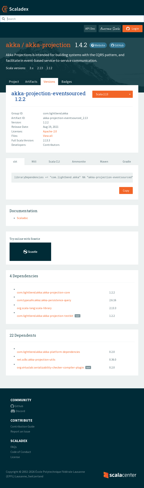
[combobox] (112, 94)
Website (98, 45)
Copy (126, 190)
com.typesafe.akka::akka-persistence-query (44, 300)
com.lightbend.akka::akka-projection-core (43, 292)
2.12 (49, 68)
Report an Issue (20, 431)
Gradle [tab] (127, 161)
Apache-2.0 (50, 131)
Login (132, 28)
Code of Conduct (20, 452)
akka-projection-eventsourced (48, 93)
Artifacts (31, 81)
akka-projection (48, 45)
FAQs (13, 447)
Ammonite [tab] (79, 161)
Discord (17, 411)
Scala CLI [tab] (54, 161)
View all (48, 136)
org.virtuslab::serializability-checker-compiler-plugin (50, 367)
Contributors (51, 145)
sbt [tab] (15, 161)
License (15, 457)
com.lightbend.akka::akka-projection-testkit (45, 316)
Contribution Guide (22, 426)
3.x (31, 68)
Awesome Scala (110, 28)
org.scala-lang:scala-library (34, 308)
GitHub (117, 45)
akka (13, 45)
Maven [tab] (104, 161)
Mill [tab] (34, 161)
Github (16, 406)
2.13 (40, 68)
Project (14, 81)
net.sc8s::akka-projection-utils (36, 359)
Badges (66, 81)
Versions (49, 81)
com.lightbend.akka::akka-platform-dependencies (48, 352)
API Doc (90, 28)
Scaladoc (22, 218)
